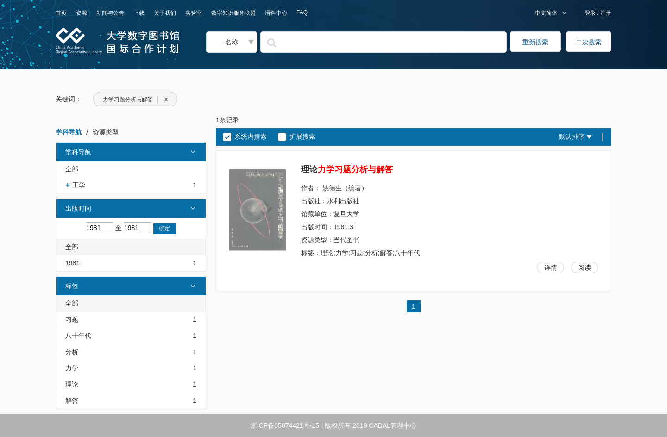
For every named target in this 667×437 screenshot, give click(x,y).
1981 (72, 263)
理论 (71, 384)
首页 (61, 13)
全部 (71, 169)
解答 (71, 400)
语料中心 (276, 13)
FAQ (302, 12)
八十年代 (78, 335)
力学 (71, 368)
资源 (81, 13)
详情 (550, 267)
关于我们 (165, 13)
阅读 (584, 267)
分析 (71, 352)
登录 (591, 13)
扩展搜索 (302, 136)
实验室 (193, 13)
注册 (605, 13)
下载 (139, 13)
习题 (71, 319)
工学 (78, 185)
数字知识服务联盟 (233, 13)
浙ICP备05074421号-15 (285, 425)
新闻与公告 (110, 13)
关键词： (69, 99)
